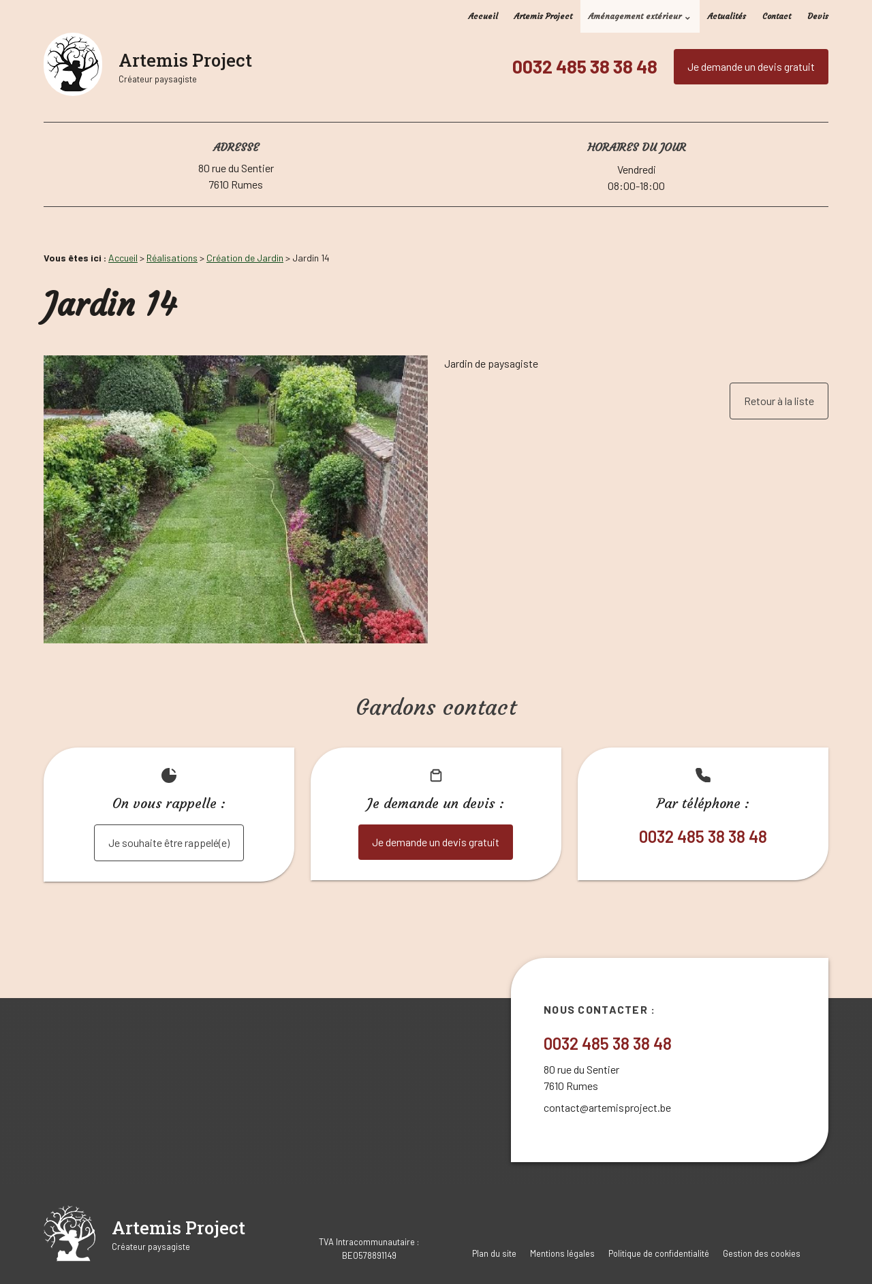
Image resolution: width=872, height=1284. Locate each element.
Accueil (483, 16)
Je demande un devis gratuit (751, 66)
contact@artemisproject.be (607, 1107)
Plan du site (494, 1253)
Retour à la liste (779, 400)
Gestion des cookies (761, 1253)
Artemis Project (543, 16)
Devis (817, 16)
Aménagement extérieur (635, 16)
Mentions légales (562, 1253)
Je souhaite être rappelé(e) (169, 842)
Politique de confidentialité (658, 1253)
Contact (776, 16)
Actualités (727, 16)
